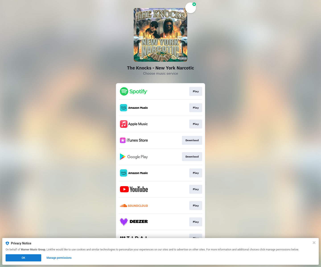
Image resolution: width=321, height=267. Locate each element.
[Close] (314, 242)
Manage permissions (59, 257)
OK (23, 257)
